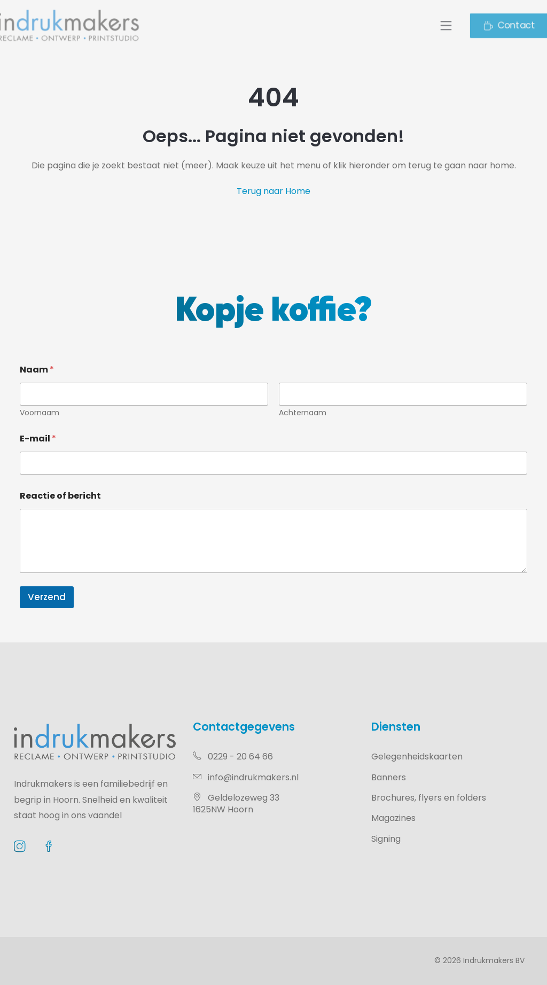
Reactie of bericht (60, 496)
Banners (388, 777)
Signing (386, 839)
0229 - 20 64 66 (233, 756)
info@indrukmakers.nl (246, 777)
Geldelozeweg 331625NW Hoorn (236, 804)
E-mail (38, 438)
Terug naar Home (273, 191)
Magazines (393, 818)
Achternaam (302, 412)
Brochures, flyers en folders (428, 798)
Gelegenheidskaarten (417, 756)
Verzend (47, 597)
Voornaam (39, 412)
